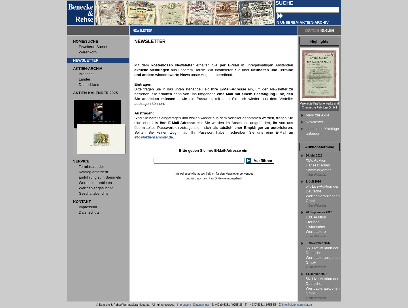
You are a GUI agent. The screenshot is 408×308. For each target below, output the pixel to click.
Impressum (184, 304)
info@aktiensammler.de (153, 137)
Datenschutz (201, 304)
